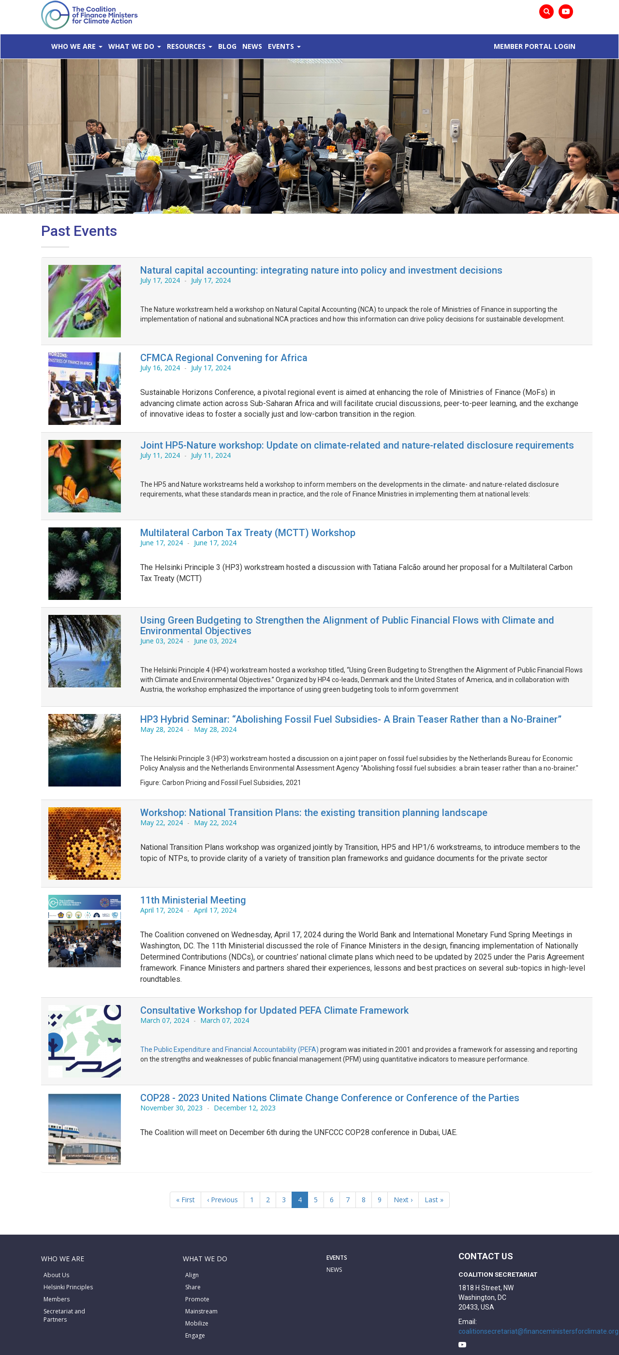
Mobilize (196, 1323)
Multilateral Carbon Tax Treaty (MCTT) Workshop (247, 533)
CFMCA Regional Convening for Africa (224, 358)
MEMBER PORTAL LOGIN (534, 46)
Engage (195, 1335)
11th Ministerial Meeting (193, 900)
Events (281, 46)
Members (57, 1299)
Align (192, 1275)
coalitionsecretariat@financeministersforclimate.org (538, 1331)
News (252, 46)
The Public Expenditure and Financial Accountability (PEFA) (229, 1049)
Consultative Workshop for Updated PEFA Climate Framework (274, 1010)
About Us (56, 1275)
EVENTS (336, 1257)
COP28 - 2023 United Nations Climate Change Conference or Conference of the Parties (329, 1098)
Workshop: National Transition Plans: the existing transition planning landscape (313, 812)
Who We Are (73, 46)
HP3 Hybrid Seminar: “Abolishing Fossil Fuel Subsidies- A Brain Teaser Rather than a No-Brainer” (350, 719)
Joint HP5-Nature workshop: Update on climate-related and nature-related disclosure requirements (357, 445)
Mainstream (201, 1311)
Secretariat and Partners (64, 1315)
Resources (186, 46)
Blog (227, 46)
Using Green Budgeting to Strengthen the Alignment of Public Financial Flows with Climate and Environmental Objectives (347, 625)
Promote (197, 1299)
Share (193, 1287)
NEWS (334, 1270)
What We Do (131, 46)
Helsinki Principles (68, 1287)
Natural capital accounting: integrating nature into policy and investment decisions (321, 270)
